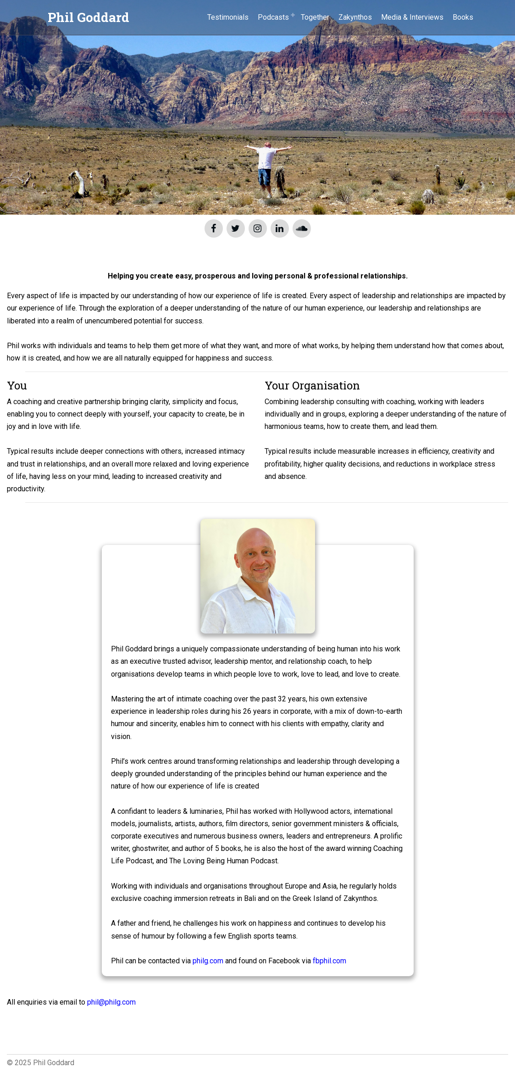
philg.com (208, 960)
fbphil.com (329, 960)
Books (463, 17)
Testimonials (228, 17)
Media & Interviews (412, 17)
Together (315, 17)
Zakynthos (355, 17)
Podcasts (273, 17)
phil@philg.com (111, 1002)
